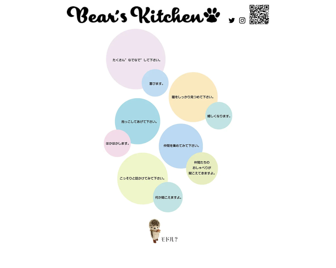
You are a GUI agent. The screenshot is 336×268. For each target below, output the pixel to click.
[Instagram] (242, 20)
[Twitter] (232, 20)
